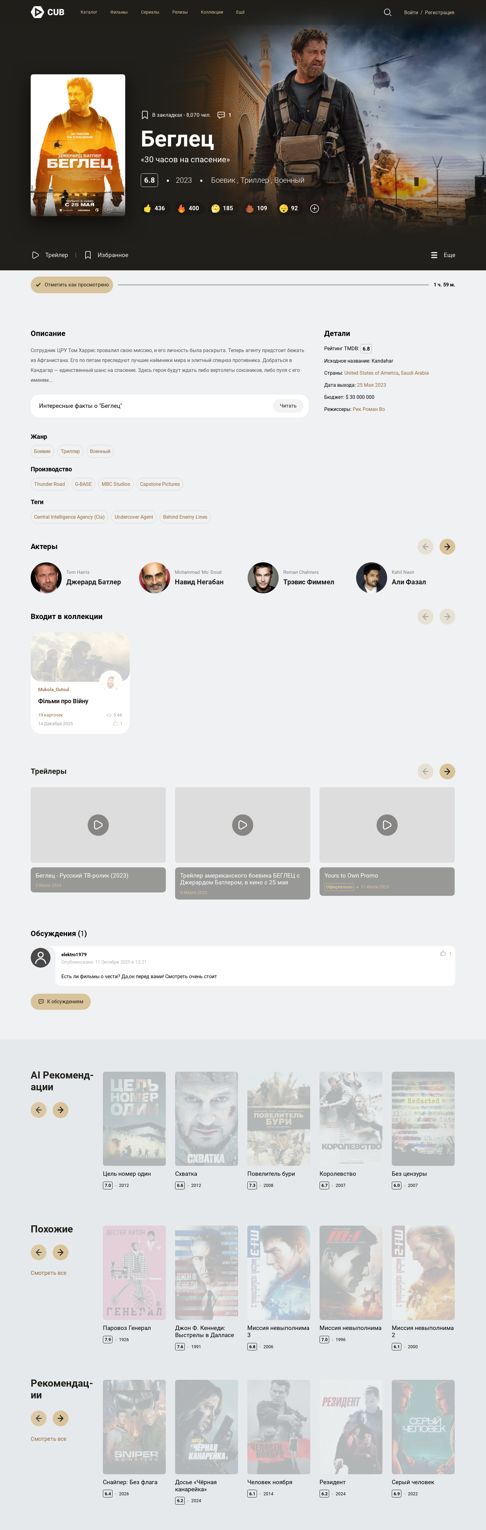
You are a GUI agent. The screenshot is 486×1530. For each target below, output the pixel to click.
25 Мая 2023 (371, 385)
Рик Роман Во (369, 409)
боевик (223, 180)
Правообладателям (268, 1480)
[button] (447, 691)
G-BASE (83, 484)
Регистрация (439, 12)
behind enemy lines (185, 517)
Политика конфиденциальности (422, 1511)
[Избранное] (105, 255)
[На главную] (48, 12)
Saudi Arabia (415, 373)
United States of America (371, 373)
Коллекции (212, 12)
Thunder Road (49, 484)
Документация (335, 1470)
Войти (411, 12)
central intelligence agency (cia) (69, 517)
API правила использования (349, 1480)
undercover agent (134, 517)
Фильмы (119, 12)
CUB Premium (405, 1480)
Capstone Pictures (160, 484)
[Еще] (442, 255)
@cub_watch (166, 1511)
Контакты (258, 1470)
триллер (255, 180)
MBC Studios (116, 484)
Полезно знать (407, 1470)
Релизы (180, 12)
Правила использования (358, 1511)
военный (289, 180)
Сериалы (150, 12)
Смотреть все (49, 1186)
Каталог (89, 12)
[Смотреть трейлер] (49, 255)
